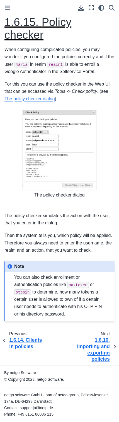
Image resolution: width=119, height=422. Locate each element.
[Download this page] (81, 8)
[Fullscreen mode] (91, 7)
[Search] (111, 7)
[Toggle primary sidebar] (7, 8)
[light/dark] (101, 7)
